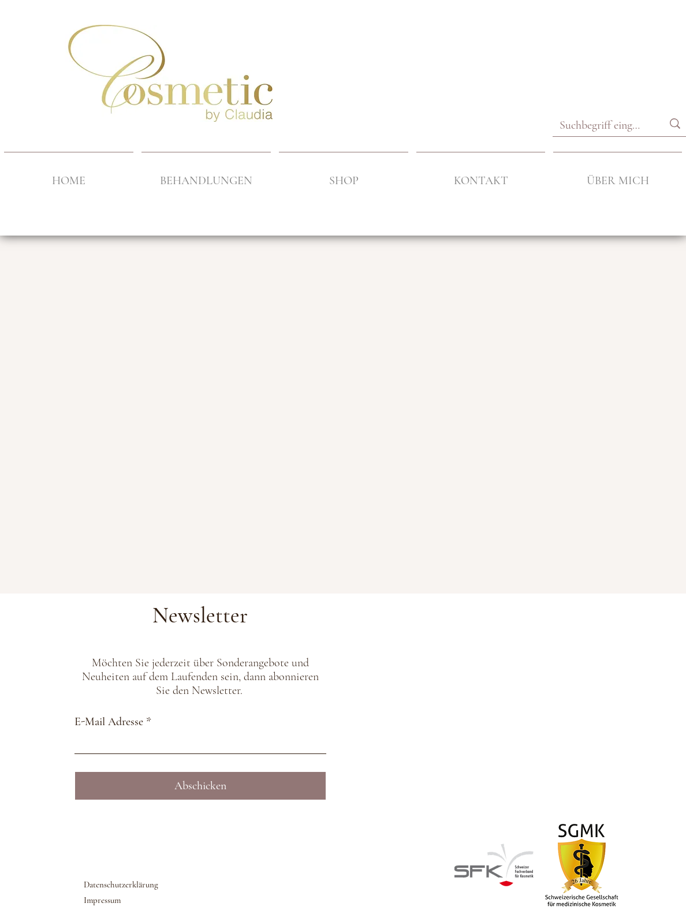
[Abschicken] (200, 785)
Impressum (102, 900)
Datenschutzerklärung (121, 884)
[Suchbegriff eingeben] (600, 125)
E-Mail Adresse (108, 721)
